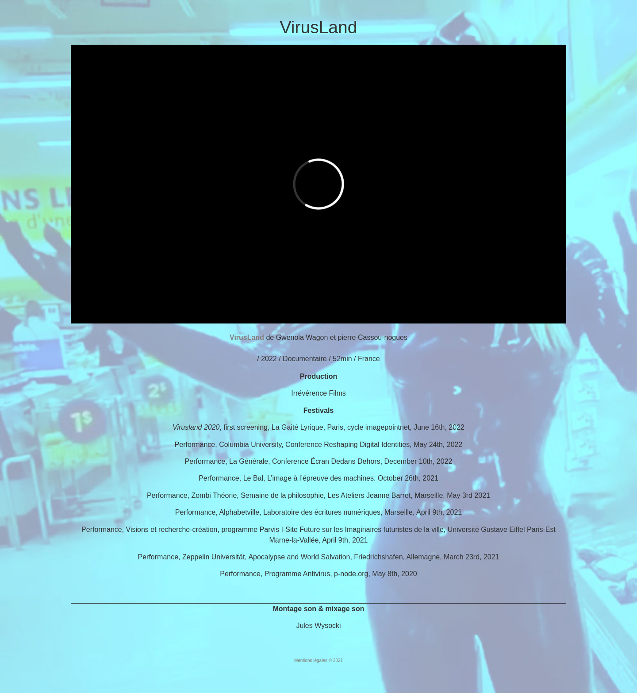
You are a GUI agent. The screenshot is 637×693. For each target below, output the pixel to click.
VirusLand (318, 27)
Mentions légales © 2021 (318, 660)
